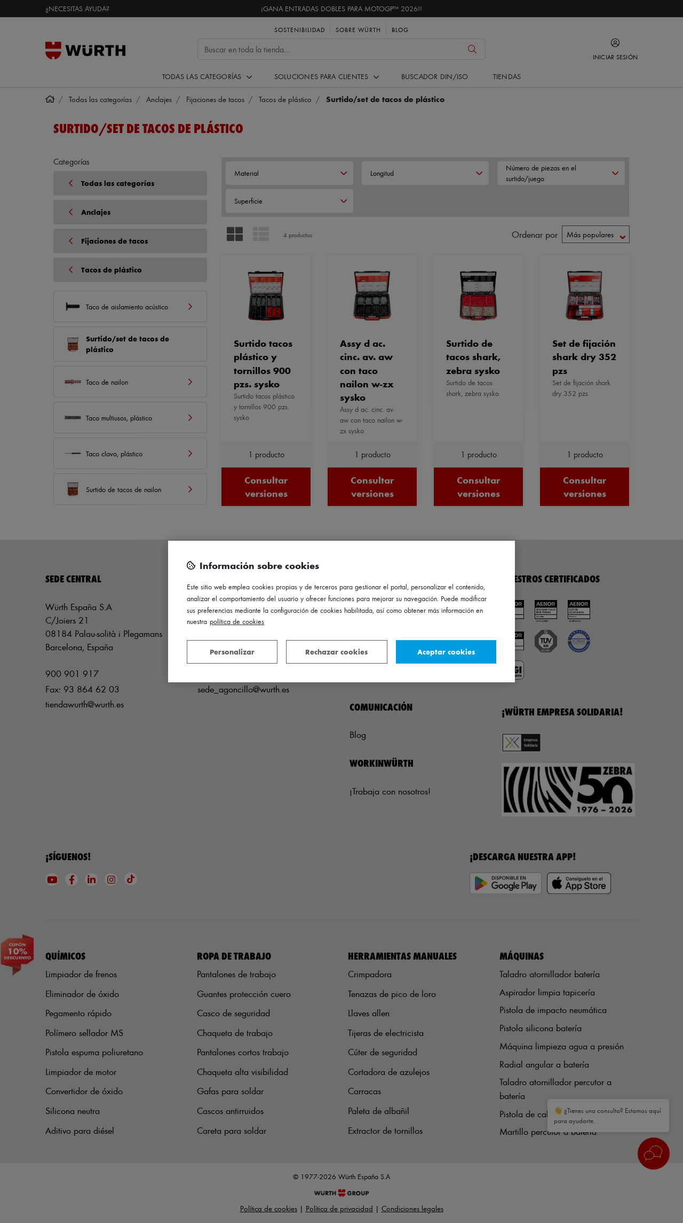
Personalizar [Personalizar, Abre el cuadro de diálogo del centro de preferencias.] (232, 651)
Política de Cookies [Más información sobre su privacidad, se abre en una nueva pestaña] (237, 621)
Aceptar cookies (446, 651)
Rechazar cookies (336, 651)
